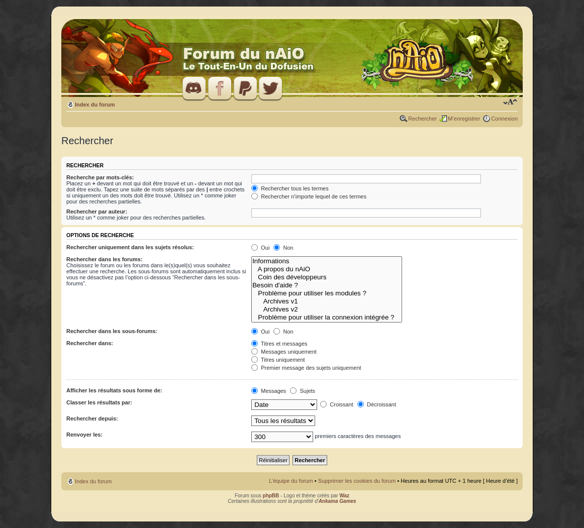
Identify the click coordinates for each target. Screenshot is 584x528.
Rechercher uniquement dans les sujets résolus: (130, 247)
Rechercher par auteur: (96, 211)
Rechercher (422, 119)
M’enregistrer (464, 119)
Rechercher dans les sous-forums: (111, 331)
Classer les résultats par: (99, 402)
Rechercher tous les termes (290, 188)
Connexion (504, 119)
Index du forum (95, 104)
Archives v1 (326, 301)
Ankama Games (337, 501)
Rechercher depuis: (92, 418)
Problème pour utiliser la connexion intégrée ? (326, 317)
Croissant (336, 404)
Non (283, 248)
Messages (268, 391)
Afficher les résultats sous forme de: (114, 390)
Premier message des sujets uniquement (306, 368)
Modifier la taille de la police (510, 102)
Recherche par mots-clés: (100, 177)
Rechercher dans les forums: (104, 259)
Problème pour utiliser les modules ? (326, 293)
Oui (260, 248)
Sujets (302, 391)
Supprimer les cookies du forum (357, 481)
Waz (344, 495)
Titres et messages (279, 344)
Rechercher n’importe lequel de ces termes (308, 196)
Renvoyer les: (84, 435)
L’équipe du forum (291, 481)
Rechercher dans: (89, 343)
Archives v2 (326, 309)
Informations (326, 261)
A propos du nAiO (326, 269)
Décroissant (376, 404)
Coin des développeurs (326, 277)
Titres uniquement (278, 360)
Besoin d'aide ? (326, 285)
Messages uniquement (284, 352)
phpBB (271, 495)
